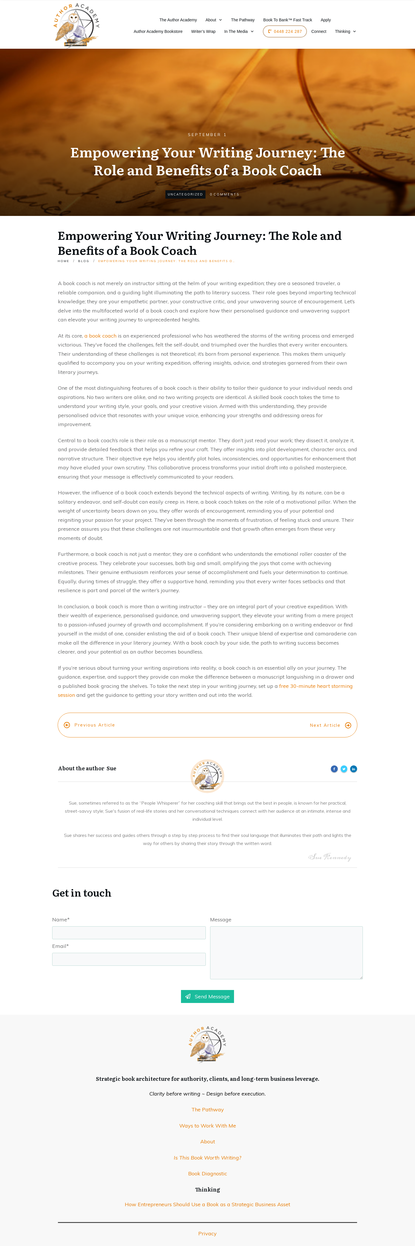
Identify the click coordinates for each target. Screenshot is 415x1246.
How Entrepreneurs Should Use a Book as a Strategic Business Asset (207, 1193)
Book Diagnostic (207, 1163)
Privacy (207, 1222)
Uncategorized (185, 194)
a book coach (100, 335)
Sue (111, 757)
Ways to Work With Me (207, 1115)
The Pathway (207, 1099)
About (207, 1131)
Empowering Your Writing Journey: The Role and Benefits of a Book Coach (200, 242)
